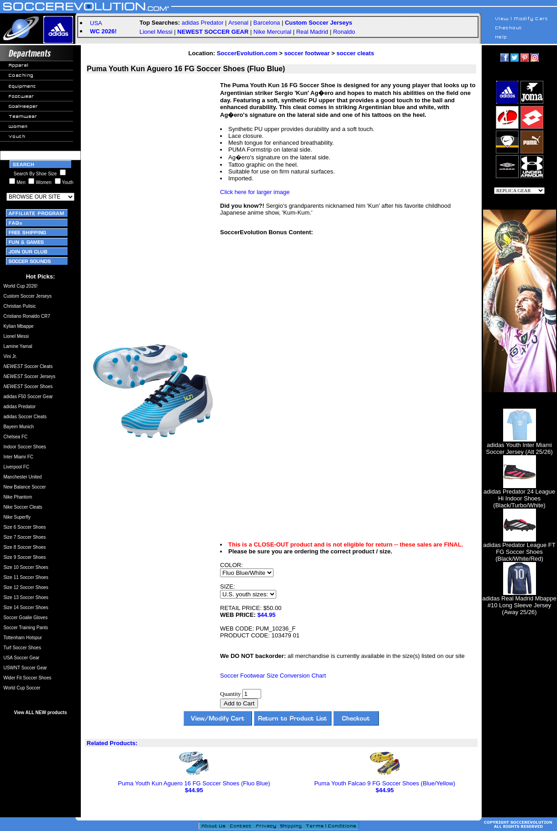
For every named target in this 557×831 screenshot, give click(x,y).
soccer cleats (355, 53)
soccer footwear (307, 53)
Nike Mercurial (272, 31)
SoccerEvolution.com (247, 53)
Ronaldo (344, 31)
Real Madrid (312, 31)
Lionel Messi (155, 31)
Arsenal (238, 22)
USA (96, 23)
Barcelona (266, 22)
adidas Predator (203, 22)
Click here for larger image (254, 192)
